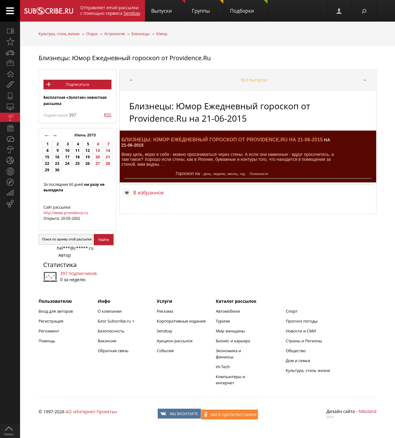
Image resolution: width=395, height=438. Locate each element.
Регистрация (51, 321)
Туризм (223, 321)
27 (97, 163)
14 (108, 150)
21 (108, 157)
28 (108, 163)
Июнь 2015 (85, 135)
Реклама (165, 311)
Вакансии (107, 341)
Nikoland (367, 411)
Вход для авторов (56, 311)
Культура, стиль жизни (59, 33)
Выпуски (168, 7)
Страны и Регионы (304, 341)
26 (87, 163)
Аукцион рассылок (175, 341)
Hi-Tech (223, 366)
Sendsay (164, 331)
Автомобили (228, 311)
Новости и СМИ (301, 331)
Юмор (161, 33)
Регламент (49, 331)
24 (67, 163)
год (242, 174)
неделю (219, 174)
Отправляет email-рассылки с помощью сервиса (110, 10)
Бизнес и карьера (233, 341)
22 (47, 163)
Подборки (249, 7)
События (165, 350)
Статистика (60, 265)
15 (47, 157)
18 (77, 157)
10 (67, 150)
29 (47, 170)
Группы (207, 7)
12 (87, 150)
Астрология (114, 33)
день (207, 174)
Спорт (291, 311)
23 (57, 163)
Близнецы (140, 33)
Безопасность (111, 331)
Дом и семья (298, 360)
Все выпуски (254, 80)
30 (57, 170)
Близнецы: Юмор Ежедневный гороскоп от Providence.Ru (125, 58)
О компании (110, 311)
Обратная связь (113, 350)
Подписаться (77, 84)
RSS (107, 115)
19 (87, 157)
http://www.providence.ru (66, 212)
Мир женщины (230, 331)
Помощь (47, 341)
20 (97, 157)
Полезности (259, 174)
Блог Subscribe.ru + (116, 321)
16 (57, 157)
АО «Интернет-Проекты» (91, 412)
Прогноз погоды (302, 321)
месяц (232, 174)
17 (67, 157)
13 (97, 150)
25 (77, 163)
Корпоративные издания (181, 321)
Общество (296, 350)
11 (77, 150)
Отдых (92, 33)
